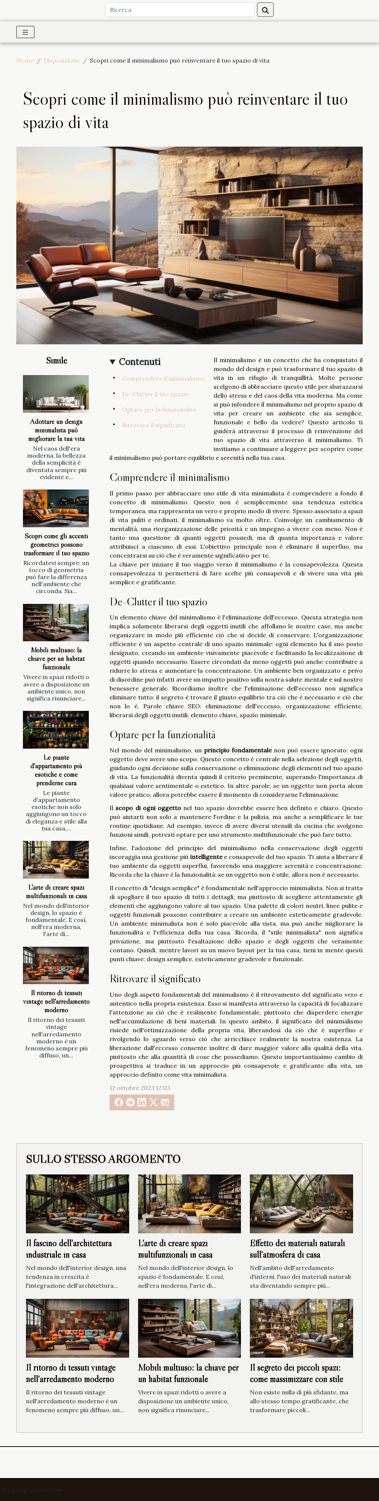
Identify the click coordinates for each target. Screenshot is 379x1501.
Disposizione (62, 60)
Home (25, 60)
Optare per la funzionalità (159, 409)
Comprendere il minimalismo (163, 378)
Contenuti (140, 362)
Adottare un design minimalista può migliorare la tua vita (56, 430)
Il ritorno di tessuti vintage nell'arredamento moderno (56, 1001)
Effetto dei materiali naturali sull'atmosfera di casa (297, 1249)
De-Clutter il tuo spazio (155, 394)
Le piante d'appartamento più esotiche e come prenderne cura (56, 770)
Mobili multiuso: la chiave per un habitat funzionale (56, 658)
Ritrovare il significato (153, 425)
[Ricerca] (180, 9)
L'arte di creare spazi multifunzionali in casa (56, 891)
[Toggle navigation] (25, 32)
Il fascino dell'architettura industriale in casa (69, 1249)
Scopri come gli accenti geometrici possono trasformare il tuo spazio (56, 544)
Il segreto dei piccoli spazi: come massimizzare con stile (296, 1373)
